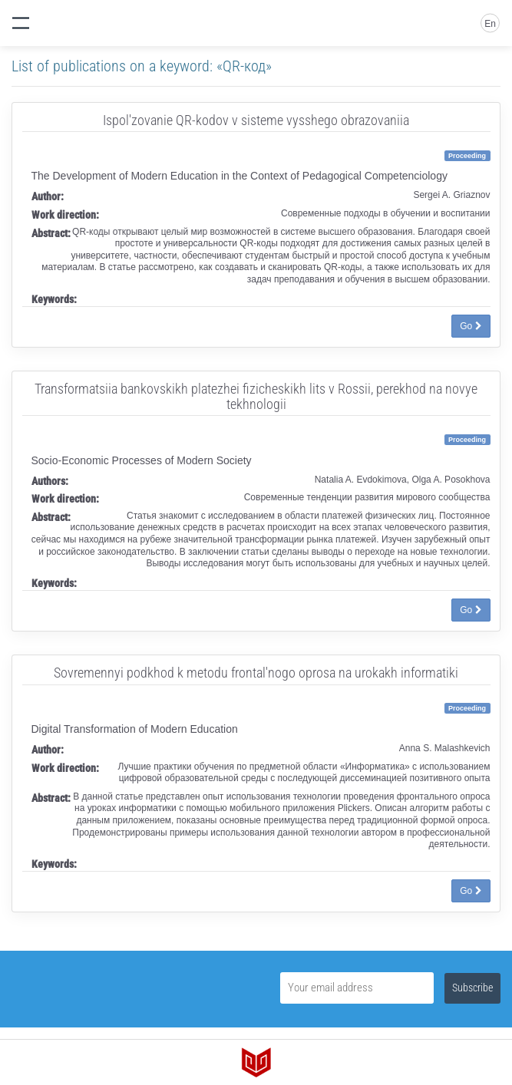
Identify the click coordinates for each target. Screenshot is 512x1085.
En (490, 23)
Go (470, 326)
